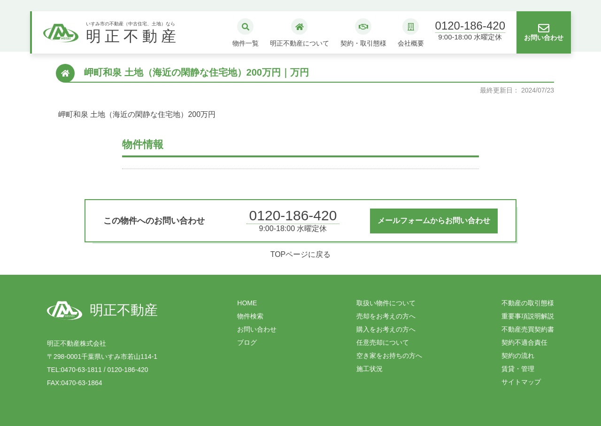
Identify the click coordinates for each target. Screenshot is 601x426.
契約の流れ (517, 355)
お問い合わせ (257, 329)
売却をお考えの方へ (386, 316)
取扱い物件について (386, 303)
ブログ (247, 342)
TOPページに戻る (300, 254)
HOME (247, 303)
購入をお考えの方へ (386, 329)
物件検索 (250, 316)
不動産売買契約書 (527, 329)
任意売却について (382, 342)
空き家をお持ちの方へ (389, 355)
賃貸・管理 (517, 368)
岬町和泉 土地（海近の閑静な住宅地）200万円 (137, 114)
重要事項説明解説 (527, 316)
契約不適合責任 (524, 342)
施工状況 (369, 368)
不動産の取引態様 (527, 303)
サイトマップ (521, 382)
